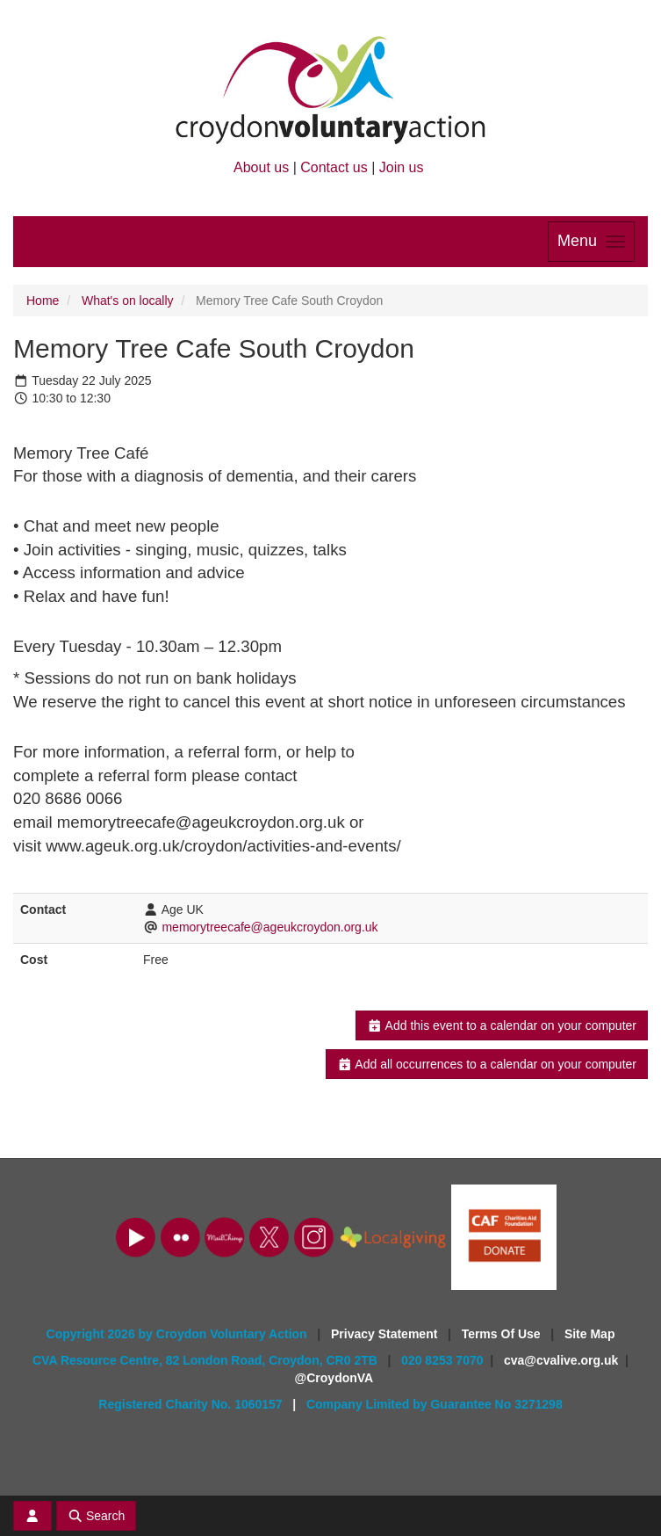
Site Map (589, 1334)
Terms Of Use (503, 1334)
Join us (401, 167)
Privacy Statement (386, 1334)
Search (97, 1516)
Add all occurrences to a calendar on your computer (486, 1064)
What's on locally (128, 300)
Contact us (333, 167)
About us (261, 167)
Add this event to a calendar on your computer (501, 1025)
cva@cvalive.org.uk (561, 1360)
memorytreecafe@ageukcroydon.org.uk (269, 927)
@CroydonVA (334, 1378)
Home (42, 300)
